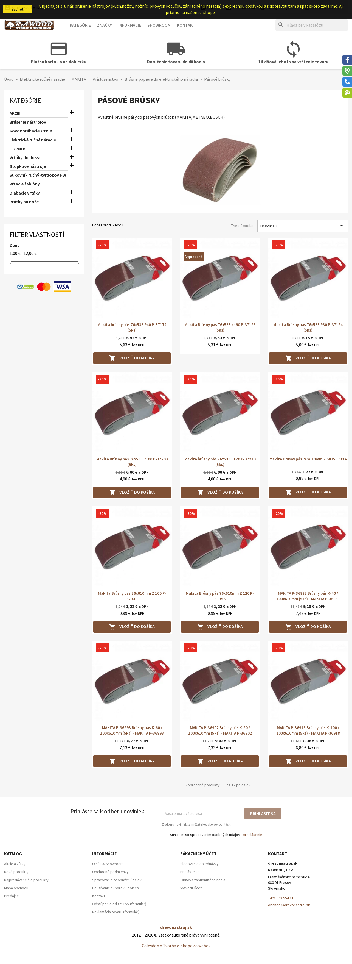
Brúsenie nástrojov (28, 122)
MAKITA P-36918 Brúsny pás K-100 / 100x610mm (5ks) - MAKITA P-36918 (308, 730)
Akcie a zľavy (15, 863)
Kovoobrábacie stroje (31, 131)
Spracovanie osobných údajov (117, 879)
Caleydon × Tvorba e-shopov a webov (176, 945)
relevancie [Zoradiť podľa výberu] (302, 225)
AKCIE (15, 113)
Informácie (129, 25)
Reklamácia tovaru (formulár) (115, 911)
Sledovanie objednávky (199, 863)
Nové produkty (16, 871)
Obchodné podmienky (110, 871)
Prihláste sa (189, 871)
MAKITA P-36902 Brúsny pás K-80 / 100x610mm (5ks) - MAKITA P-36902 (220, 730)
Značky (104, 25)
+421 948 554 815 (281, 898)
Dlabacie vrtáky (25, 193)
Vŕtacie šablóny (25, 184)
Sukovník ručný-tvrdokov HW (38, 175)
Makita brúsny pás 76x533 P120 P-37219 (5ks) (220, 461)
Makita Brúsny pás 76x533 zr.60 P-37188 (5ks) (220, 327)
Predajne (11, 895)
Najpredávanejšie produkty (26, 879)
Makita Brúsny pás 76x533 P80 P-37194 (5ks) (308, 327)
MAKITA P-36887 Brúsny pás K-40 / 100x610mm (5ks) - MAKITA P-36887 (308, 596)
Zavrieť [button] (17, 9)
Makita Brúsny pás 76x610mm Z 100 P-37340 (132, 596)
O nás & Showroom (107, 863)
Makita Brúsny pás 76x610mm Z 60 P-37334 (308, 459)
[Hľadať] (311, 25)
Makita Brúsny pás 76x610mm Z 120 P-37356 (220, 596)
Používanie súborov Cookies (115, 887)
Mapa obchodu (16, 887)
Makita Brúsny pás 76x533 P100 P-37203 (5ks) (132, 461)
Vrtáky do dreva (25, 157)
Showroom (159, 25)
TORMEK (18, 148)
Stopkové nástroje (28, 166)
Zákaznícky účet (198, 853)
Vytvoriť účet (191, 887)
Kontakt (186, 25)
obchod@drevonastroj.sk (289, 904)
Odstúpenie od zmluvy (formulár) (119, 903)
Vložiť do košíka (132, 358)
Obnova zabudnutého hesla (202, 879)
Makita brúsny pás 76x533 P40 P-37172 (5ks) (132, 327)
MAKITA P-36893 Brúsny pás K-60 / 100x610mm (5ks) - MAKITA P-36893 (132, 730)
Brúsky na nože (24, 201)
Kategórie (80, 25)
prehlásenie (252, 834)
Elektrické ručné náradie (33, 140)
